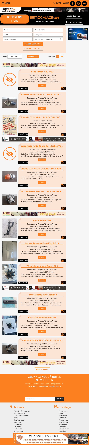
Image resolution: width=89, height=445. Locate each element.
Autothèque (18, 431)
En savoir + (42, 86)
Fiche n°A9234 (23, 260)
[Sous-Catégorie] (18, 39)
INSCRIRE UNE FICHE (14, 18)
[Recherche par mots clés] (46, 39)
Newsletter (63, 416)
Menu (6, 3)
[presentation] (41, 392)
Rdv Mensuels (19, 413)
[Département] (48, 30)
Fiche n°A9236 (23, 208)
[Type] (18, 35)
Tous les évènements (22, 411)
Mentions (62, 427)
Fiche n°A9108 (23, 237)
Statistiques (63, 422)
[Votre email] (40, 399)
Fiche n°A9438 (23, 134)
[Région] (18, 30)
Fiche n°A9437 (23, 163)
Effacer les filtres (32, 48)
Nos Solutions (64, 429)
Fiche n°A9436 (23, 186)
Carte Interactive (74, 22)
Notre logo (63, 431)
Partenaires (63, 418)
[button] (9, 102)
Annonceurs (63, 420)
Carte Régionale (74, 16)
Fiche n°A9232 (23, 334)
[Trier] (14, 57)
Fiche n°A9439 (23, 111)
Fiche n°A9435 (23, 357)
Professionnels (19, 420)
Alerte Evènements (21, 416)
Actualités (18, 429)
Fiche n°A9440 (23, 88)
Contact (62, 413)
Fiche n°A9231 (23, 283)
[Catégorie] (48, 35)
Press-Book (63, 424)
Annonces (18, 424)
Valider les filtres (32, 44)
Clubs (16, 418)
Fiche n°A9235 (23, 312)
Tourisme (17, 427)
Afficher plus (42, 369)
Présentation (63, 411)
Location (17, 422)
